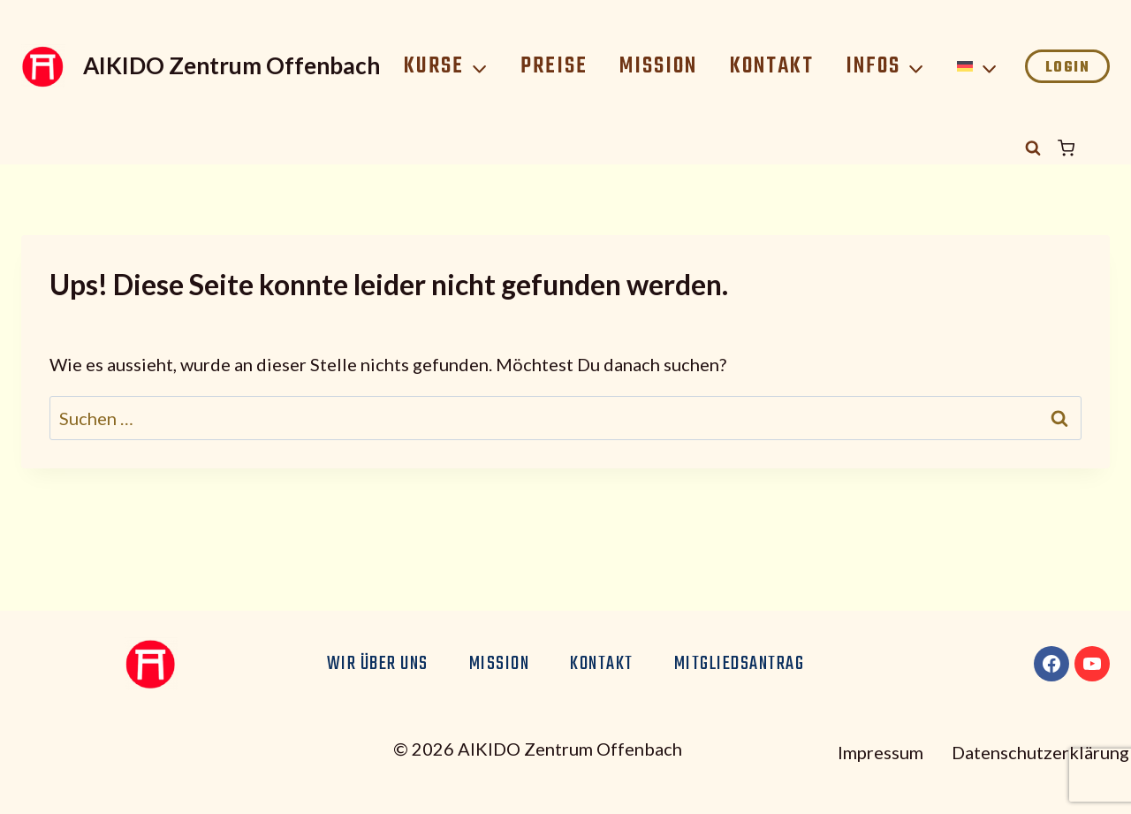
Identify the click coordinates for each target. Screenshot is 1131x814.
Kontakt (772, 66)
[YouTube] (1092, 663)
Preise (554, 66)
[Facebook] (1051, 663)
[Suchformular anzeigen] (1033, 148)
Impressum (880, 752)
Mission (658, 66)
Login (1067, 68)
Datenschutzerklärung (1040, 752)
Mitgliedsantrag (739, 663)
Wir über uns (378, 663)
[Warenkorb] (1084, 148)
